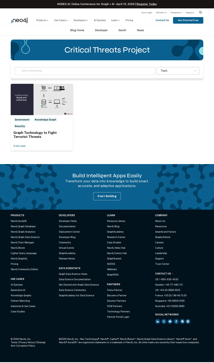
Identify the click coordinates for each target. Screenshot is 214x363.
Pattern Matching (20, 301)
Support (190, 12)
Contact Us (162, 20)
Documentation (67, 227)
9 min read (20, 146)
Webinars (112, 270)
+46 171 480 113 (174, 285)
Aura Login (146, 12)
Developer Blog (67, 238)
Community (65, 243)
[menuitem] (146, 12)
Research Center (116, 238)
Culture (159, 248)
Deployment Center (69, 232)
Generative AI (18, 291)
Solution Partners (116, 301)
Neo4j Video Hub (116, 248)
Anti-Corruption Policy (23, 346)
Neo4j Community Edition (24, 270)
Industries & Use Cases (23, 307)
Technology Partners (118, 312)
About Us (160, 222)
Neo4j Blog (113, 227)
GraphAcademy (67, 254)
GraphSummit (114, 259)
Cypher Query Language (24, 254)
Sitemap (41, 343)
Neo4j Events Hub (117, 254)
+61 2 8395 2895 (175, 307)
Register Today (147, 4)
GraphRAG (113, 275)
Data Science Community (72, 291)
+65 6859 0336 (176, 301)
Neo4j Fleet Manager (22, 243)
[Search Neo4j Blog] (85, 70)
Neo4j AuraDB (19, 222)
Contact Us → (164, 274)
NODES (111, 264)
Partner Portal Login (118, 317)
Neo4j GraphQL (19, 259)
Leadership (161, 254)
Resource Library (116, 222)
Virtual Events (66, 248)
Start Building (107, 196)
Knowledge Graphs (21, 296)
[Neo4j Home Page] (19, 20)
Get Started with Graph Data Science (79, 285)
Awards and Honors (165, 232)
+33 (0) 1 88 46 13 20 (175, 296)
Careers (159, 243)
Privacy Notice (27, 343)
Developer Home (68, 222)
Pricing (129, 20)
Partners (160, 12)
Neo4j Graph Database (23, 227)
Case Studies (18, 312)
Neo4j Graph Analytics (23, 232)
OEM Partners (114, 307)
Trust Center (162, 264)
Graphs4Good (162, 238)
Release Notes (67, 259)
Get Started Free (188, 20)
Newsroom (161, 227)
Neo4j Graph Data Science (25, 238)
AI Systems (100, 20)
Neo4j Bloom (18, 248)
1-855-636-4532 (168, 280)
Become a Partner (117, 296)
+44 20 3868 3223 (169, 291)
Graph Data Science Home (73, 275)
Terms (14, 343)
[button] (177, 70)
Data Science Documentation (75, 280)
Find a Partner (114, 291)
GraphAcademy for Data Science (76, 296)
